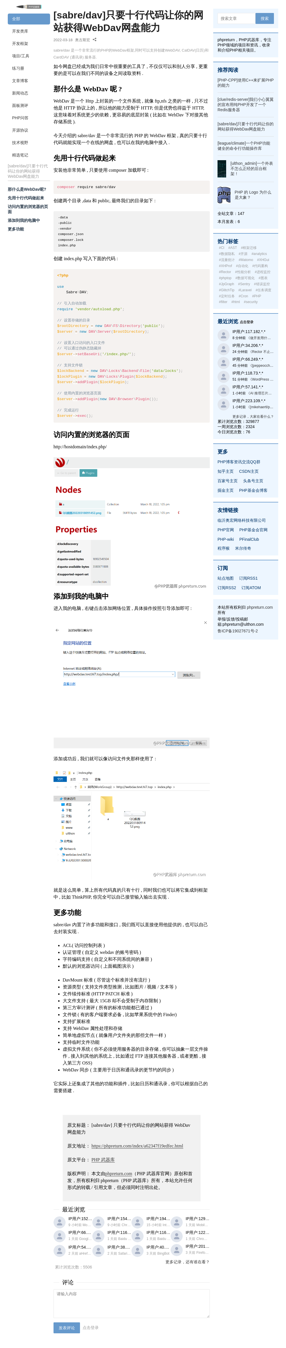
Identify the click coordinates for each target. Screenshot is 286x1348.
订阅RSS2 (227, 587)
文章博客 (20, 80)
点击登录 (91, 1327)
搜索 (265, 18)
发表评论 (67, 1328)
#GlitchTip (226, 290)
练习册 (18, 68)
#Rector (225, 272)
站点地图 (226, 578)
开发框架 (20, 43)
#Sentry (244, 284)
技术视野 (20, 142)
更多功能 (16, 229)
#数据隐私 (227, 254)
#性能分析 (243, 272)
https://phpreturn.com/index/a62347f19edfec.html (137, 1145)
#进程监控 (262, 272)
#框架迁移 (249, 248)
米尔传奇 (243, 548)
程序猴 (224, 548)
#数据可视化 (245, 278)
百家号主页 (228, 481)
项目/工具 (20, 56)
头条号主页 (253, 481)
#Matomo (246, 260)
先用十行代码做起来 (26, 198)
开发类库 (20, 31)
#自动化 (242, 266)
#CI (221, 248)
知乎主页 (226, 471)
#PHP (256, 296)
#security (251, 302)
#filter (223, 302)
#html (235, 302)
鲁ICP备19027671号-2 (238, 631)
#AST (232, 248)
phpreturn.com (118, 1173)
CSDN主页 (249, 471)
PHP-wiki (226, 539)
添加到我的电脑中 (24, 220)
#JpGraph (226, 284)
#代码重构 (260, 266)
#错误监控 (262, 284)
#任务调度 (263, 290)
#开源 (243, 254)
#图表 (263, 278)
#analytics (259, 254)
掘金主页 (226, 490)
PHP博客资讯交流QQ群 (239, 462)
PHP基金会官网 (253, 530)
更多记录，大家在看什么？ (253, 417)
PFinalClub (249, 539)
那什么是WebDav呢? (27, 189)
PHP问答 (20, 118)
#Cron (243, 296)
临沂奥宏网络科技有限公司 (242, 520)
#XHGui (263, 260)
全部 (16, 18)
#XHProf (225, 266)
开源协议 (20, 130)
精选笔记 (20, 155)
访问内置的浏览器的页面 (28, 209)
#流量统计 (227, 260)
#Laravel (244, 290)
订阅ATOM (251, 587)
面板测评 (20, 105)
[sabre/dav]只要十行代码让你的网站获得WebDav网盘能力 (28, 171)
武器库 (103, 1159)
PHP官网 (226, 530)
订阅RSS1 (248, 578)
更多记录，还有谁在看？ (187, 1262)
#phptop (225, 278)
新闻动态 (20, 93)
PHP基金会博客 (253, 490)
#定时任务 (227, 296)
